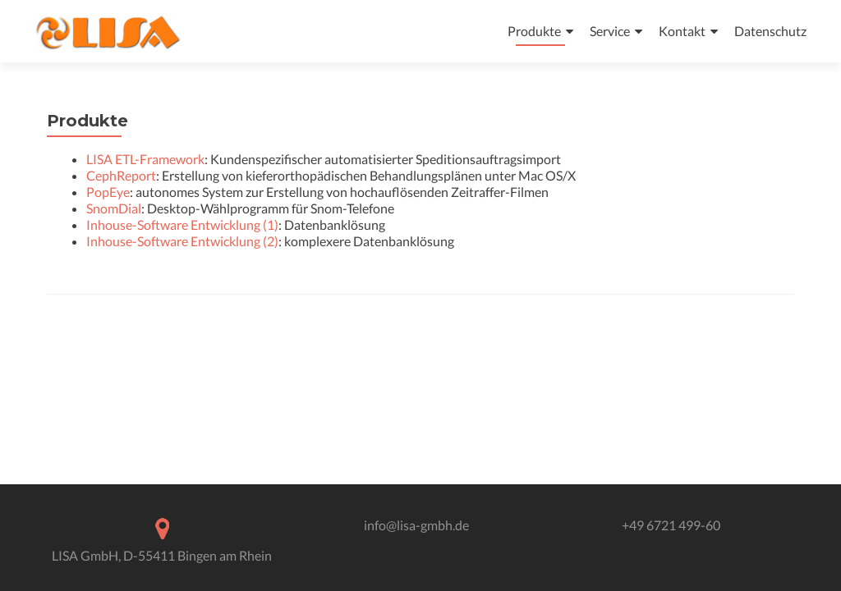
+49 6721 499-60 (671, 525)
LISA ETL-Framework (145, 159)
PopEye (108, 191)
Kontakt (682, 31)
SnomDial (113, 208)
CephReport (121, 175)
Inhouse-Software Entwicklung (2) (182, 241)
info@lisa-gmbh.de (416, 525)
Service (610, 31)
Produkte (534, 31)
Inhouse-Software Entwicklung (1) (182, 224)
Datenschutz (770, 31)
